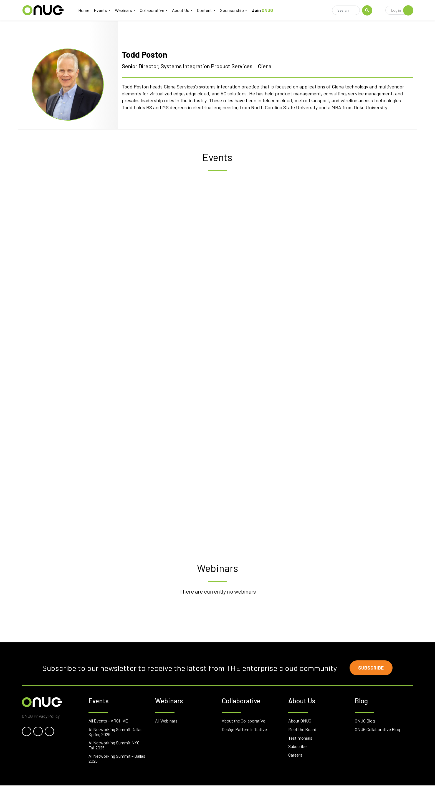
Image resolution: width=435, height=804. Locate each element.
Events (102, 10)
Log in (402, 10)
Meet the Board (302, 748)
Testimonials (300, 756)
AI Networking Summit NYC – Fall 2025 (115, 764)
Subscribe (371, 686)
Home (85, 10)
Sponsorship (233, 10)
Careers (295, 773)
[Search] (346, 10)
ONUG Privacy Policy (41, 734)
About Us (182, 10)
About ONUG (299, 739)
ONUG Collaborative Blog (377, 748)
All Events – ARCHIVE (108, 739)
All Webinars (166, 739)
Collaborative (153, 10)
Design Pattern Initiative (244, 748)
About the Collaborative (243, 739)
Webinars (125, 10)
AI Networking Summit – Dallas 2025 (116, 777)
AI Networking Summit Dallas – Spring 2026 (116, 751)
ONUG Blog (365, 739)
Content (206, 10)
